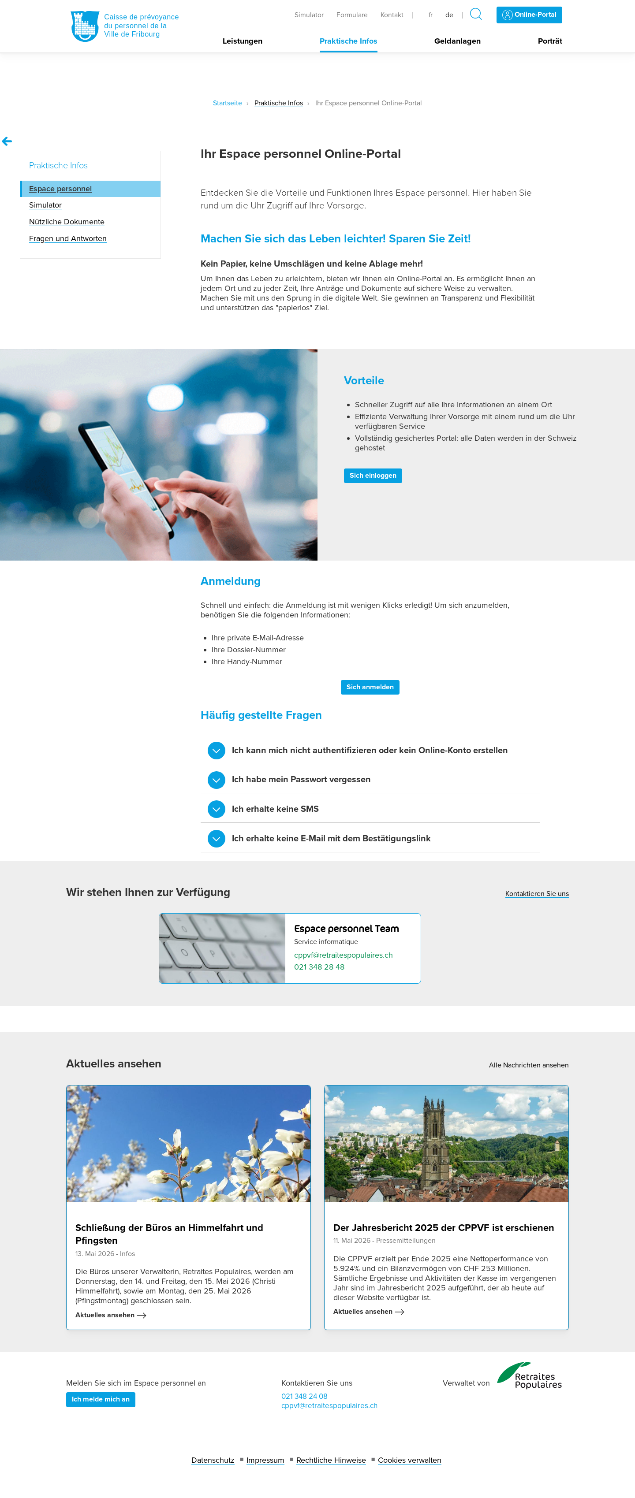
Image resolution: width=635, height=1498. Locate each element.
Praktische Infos (348, 41)
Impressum (265, 1460)
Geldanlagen (457, 41)
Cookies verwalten (409, 1460)
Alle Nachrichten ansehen (529, 1065)
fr (431, 15)
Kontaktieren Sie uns (537, 893)
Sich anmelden (370, 687)
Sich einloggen (373, 475)
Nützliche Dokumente (67, 222)
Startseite (227, 103)
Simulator (309, 15)
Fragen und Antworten (68, 238)
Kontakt (392, 15)
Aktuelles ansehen (111, 1315)
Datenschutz (213, 1460)
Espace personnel (60, 188)
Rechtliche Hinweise (331, 1460)
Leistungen (242, 41)
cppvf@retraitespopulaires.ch (343, 955)
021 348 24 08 (304, 1396)
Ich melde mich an (101, 1399)
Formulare (352, 15)
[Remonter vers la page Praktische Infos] (7, 141)
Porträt (550, 41)
